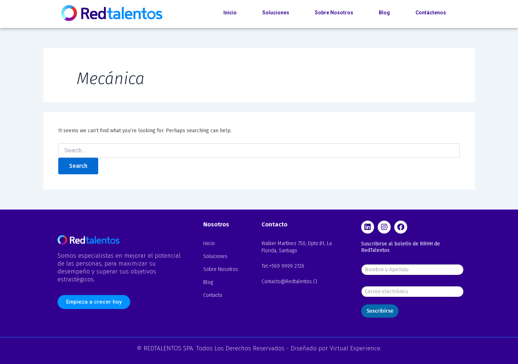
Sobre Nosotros (334, 12)
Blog (384, 12)
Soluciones (275, 12)
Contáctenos (430, 12)
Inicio (230, 12)
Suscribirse (380, 311)
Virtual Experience (355, 348)
